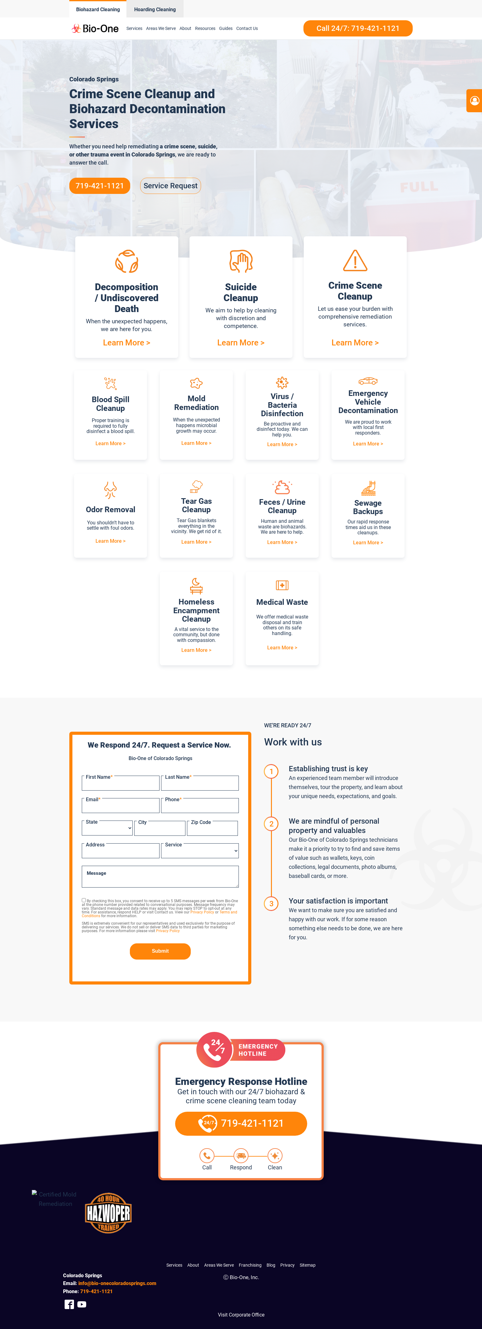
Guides (226, 28)
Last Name (178, 777)
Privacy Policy (202, 912)
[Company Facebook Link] (69, 1304)
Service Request (171, 185)
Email (93, 799)
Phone (173, 799)
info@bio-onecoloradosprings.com (117, 1283)
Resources (205, 28)
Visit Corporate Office (241, 1315)
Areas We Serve (161, 28)
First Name (99, 777)
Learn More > (126, 343)
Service (173, 845)
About (185, 28)
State (92, 822)
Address (95, 845)
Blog (271, 1265)
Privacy (287, 1265)
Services (134, 28)
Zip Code (201, 822)
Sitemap (308, 1265)
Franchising (250, 1265)
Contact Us (247, 28)
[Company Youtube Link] (81, 1304)
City (142, 822)
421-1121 (96, 1291)
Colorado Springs (153, 154)
